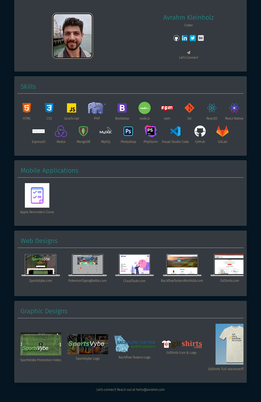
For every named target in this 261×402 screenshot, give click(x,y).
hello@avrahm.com (150, 390)
